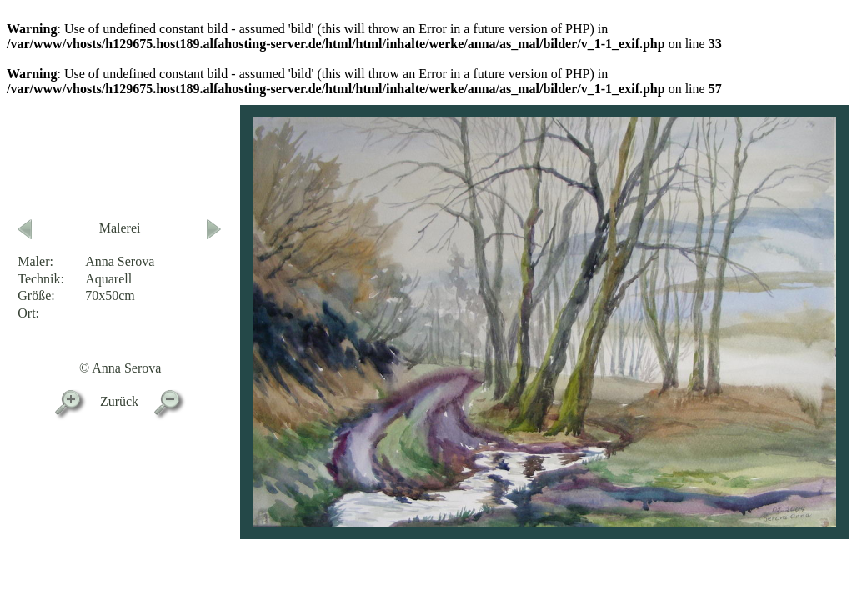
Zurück (119, 401)
